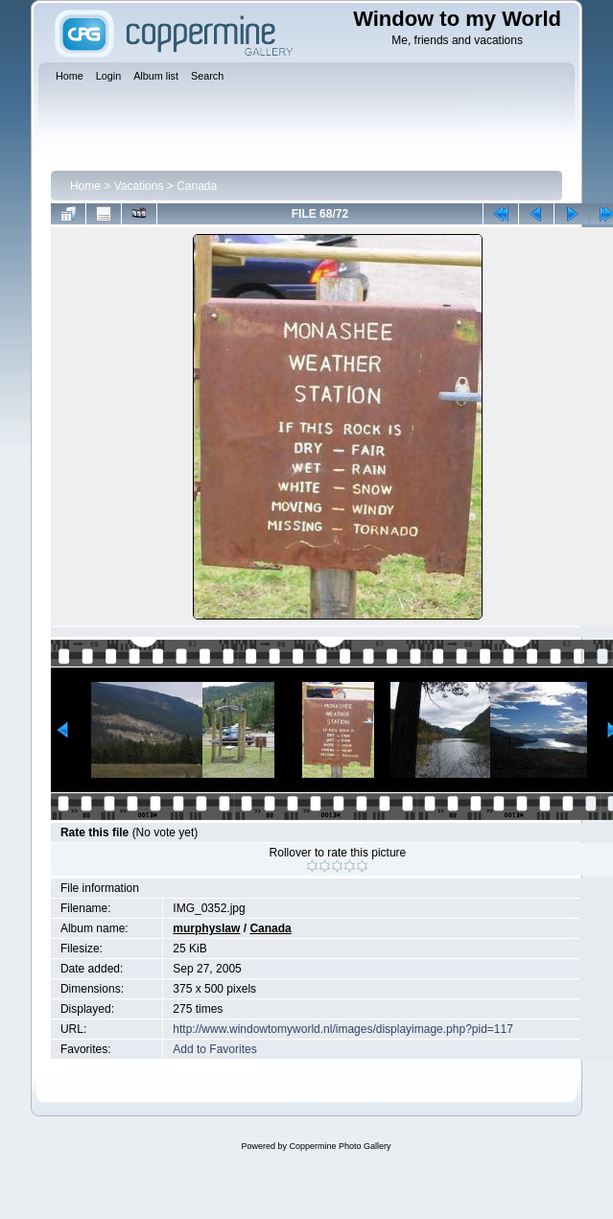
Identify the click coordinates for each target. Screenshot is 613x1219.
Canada (197, 186)
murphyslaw (206, 928)
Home (85, 186)
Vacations (139, 186)
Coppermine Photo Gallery (339, 1146)
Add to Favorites (214, 1049)
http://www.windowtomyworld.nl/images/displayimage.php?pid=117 (343, 1029)
